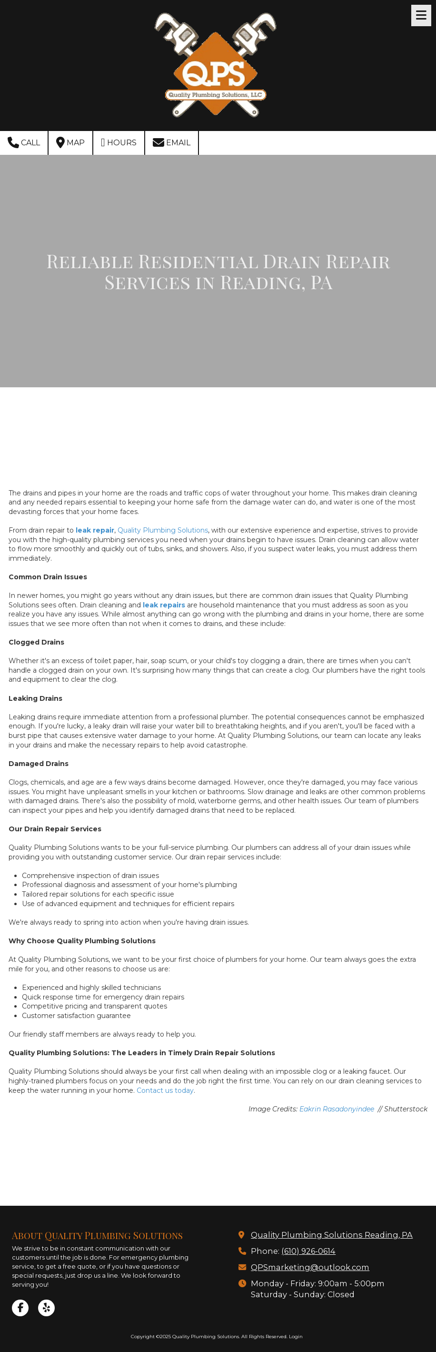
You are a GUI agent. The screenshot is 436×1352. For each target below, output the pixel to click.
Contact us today (165, 1090)
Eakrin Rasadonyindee (337, 1109)
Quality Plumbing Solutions (163, 530)
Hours (119, 142)
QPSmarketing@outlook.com (310, 1267)
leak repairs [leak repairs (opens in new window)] (164, 605)
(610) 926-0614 (308, 1251)
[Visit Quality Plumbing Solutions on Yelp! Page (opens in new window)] (46, 1308)
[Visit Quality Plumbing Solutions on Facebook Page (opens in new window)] (20, 1308)
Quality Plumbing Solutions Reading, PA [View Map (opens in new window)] (332, 1235)
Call (24, 142)
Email (171, 142)
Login (296, 1336)
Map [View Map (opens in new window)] (70, 142)
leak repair (95, 530)
